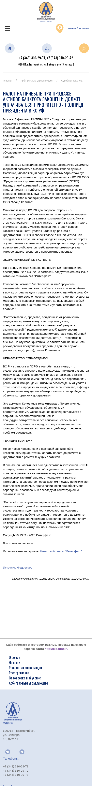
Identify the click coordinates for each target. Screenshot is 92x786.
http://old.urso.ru (57, 648)
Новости (14, 662)
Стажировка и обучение (25, 677)
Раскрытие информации (25, 667)
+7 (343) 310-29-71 (32, 57)
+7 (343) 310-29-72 (60, 57)
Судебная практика (71, 80)
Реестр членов (19, 672)
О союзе (14, 657)
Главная (7, 80)
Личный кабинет (72, 29)
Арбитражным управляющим (37, 80)
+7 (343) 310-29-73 (15, 774)
